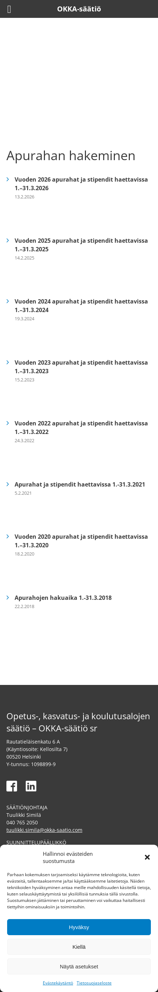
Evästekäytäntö (58, 983)
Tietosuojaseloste (94, 983)
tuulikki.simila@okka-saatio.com (44, 829)
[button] (147, 857)
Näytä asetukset (79, 966)
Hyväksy (79, 927)
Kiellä (79, 947)
